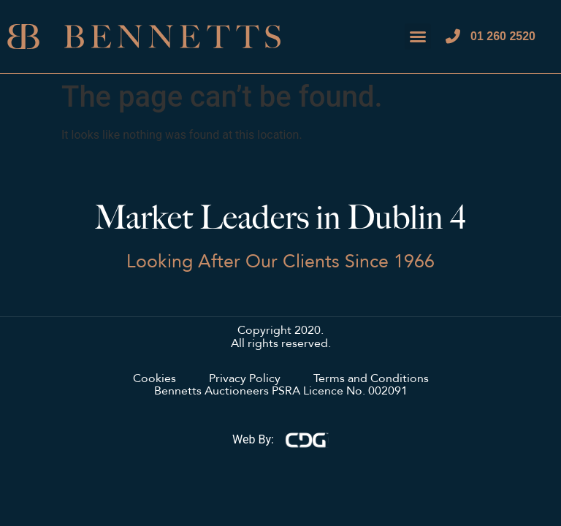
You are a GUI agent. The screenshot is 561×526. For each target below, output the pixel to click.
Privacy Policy (244, 379)
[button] (418, 36)
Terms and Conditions (371, 379)
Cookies (154, 379)
